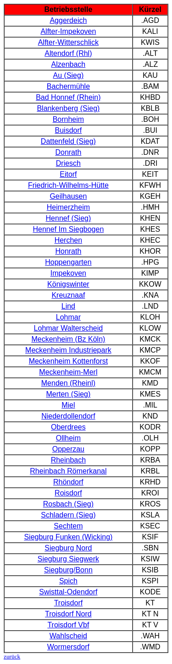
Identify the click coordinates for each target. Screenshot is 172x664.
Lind (68, 306)
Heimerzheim (68, 207)
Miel (68, 405)
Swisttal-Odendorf (68, 592)
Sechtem (68, 526)
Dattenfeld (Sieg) (68, 141)
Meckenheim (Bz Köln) (68, 339)
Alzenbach (68, 64)
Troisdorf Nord (68, 614)
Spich (68, 581)
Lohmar (68, 317)
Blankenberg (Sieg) (68, 108)
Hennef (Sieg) (68, 218)
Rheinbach (68, 460)
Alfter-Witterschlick (68, 42)
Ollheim (68, 438)
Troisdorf (68, 603)
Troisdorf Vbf (68, 625)
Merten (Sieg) (68, 394)
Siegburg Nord (68, 548)
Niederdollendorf (68, 416)
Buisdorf (68, 130)
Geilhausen (68, 196)
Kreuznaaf (68, 295)
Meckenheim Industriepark (68, 350)
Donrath (68, 152)
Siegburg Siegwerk (68, 559)
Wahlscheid (68, 636)
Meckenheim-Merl (68, 372)
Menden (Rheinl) (68, 383)
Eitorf (68, 174)
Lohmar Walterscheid (68, 328)
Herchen (68, 240)
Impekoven (68, 273)
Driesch (68, 163)
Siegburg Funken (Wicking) (68, 537)
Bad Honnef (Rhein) (68, 97)
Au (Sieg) (68, 75)
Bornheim (68, 119)
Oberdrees (68, 427)
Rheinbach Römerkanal (68, 471)
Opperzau (68, 449)
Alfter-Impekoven (68, 31)
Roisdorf (68, 493)
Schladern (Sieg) (68, 515)
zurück (12, 656)
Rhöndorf (68, 482)
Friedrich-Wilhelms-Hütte (68, 185)
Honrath (68, 251)
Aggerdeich (68, 20)
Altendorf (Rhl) (68, 53)
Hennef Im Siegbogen (68, 229)
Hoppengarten (68, 262)
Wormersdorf (68, 647)
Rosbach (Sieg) (68, 504)
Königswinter (68, 284)
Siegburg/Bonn (68, 570)
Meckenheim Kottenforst (68, 361)
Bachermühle (68, 86)
